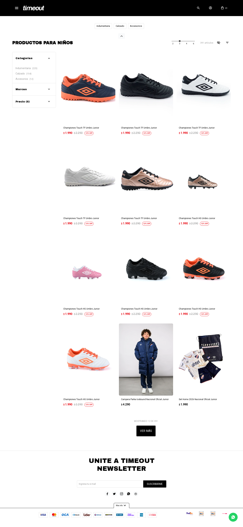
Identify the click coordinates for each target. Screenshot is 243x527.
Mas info (121, 502)
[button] (198, 8)
